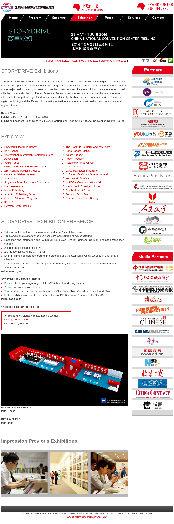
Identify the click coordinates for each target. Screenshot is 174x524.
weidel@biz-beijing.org (17, 319)
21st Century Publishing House (22, 170)
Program (34, 17)
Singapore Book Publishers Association (27, 182)
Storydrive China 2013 (85, 60)
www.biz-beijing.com (76, 517)
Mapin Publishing (14, 190)
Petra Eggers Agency (78, 150)
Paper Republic (75, 158)
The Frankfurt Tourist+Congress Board (88, 146)
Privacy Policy (101, 517)
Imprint (90, 517)
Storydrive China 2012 (113, 60)
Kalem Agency (74, 154)
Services (134, 17)
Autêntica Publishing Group (20, 194)
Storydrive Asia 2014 (58, 60)
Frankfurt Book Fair (77, 194)
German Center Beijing (17, 205)
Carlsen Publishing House (19, 174)
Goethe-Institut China (78, 190)
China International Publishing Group (25, 166)
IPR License (11, 150)
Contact (159, 17)
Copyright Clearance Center (20, 146)
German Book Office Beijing (82, 198)
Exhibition (84, 17)
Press (109, 17)
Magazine (21, 198)
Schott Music (11, 178)
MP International (13, 186)
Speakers (59, 17)
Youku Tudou (12, 162)
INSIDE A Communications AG (83, 182)
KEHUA (8, 202)
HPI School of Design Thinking (83, 186)
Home (13, 17)
